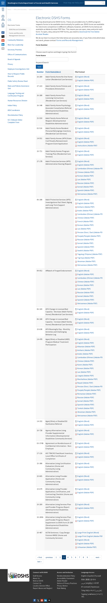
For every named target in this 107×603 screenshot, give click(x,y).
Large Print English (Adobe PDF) (90, 536)
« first (39, 557)
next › (98, 557)
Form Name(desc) (53, 72)
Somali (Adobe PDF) (85, 187)
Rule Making (61, 588)
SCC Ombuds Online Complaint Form (15, 121)
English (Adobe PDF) (85, 80)
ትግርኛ (99, 594)
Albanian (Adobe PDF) (86, 346)
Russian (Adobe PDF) (85, 183)
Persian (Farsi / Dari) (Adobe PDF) (90, 232)
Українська (95, 587)
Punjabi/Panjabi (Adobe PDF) (89, 236)
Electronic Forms (14, 25)
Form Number (42, 45)
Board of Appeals (14, 59)
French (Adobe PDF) (85, 221)
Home (9, 9)
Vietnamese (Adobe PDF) (87, 194)
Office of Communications (17, 54)
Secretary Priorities (15, 50)
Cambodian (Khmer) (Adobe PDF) (90, 168)
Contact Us (37, 583)
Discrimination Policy (15, 115)
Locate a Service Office (41, 586)
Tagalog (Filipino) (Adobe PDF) (89, 254)
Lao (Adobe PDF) (84, 179)
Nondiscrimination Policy (66, 576)
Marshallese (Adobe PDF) (87, 379)
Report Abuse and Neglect (42, 588)
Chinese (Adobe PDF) (85, 172)
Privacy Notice (62, 586)
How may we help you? (73, 2)
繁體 (88, 579)
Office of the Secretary (20, 9)
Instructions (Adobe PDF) (87, 145)
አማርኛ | (92, 590)
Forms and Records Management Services (17, 34)
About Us (36, 578)
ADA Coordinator (14, 110)
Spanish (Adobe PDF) (85, 190)
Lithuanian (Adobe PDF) (86, 547)
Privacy (10, 64)
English (84, 576)
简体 (83, 579)
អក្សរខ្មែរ (89, 583)
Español (90, 576)
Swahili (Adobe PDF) (85, 250)
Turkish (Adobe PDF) (85, 408)
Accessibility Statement (65, 578)
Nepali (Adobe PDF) (85, 383)
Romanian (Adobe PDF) (86, 394)
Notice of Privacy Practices (67, 583)
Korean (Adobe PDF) (85, 176)
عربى (83, 583)
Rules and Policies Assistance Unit (18, 87)
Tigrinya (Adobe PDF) (85, 258)
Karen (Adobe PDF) (84, 364)
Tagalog (84, 594)
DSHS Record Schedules (17, 29)
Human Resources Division (17, 100)
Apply (39, 67)
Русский (98, 576)
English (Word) (83, 77)
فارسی (98, 590)
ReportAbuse (3, 25)
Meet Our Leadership (15, 45)
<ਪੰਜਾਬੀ (96, 583)
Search (103, 3)
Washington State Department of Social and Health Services (33, 3)
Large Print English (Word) (88, 532)
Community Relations (15, 40)
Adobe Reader (62, 581)
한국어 (93, 579)
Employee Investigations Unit (18, 69)
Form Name (41, 55)
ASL (83, 596)
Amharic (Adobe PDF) (85, 207)
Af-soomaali (85, 587)
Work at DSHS (38, 581)
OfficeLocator (3, 18)
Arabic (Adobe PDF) (85, 210)
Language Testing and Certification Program (16, 94)
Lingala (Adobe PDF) (85, 375)
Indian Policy (12, 105)
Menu (3, 9)
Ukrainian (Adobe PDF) (86, 261)
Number (40, 72)
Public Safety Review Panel (18, 81)
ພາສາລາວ (92, 594)
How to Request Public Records (16, 75)
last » (39, 561)
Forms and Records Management (69, 40)
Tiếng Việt (84, 590)
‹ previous (49, 557)
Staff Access (37, 576)
